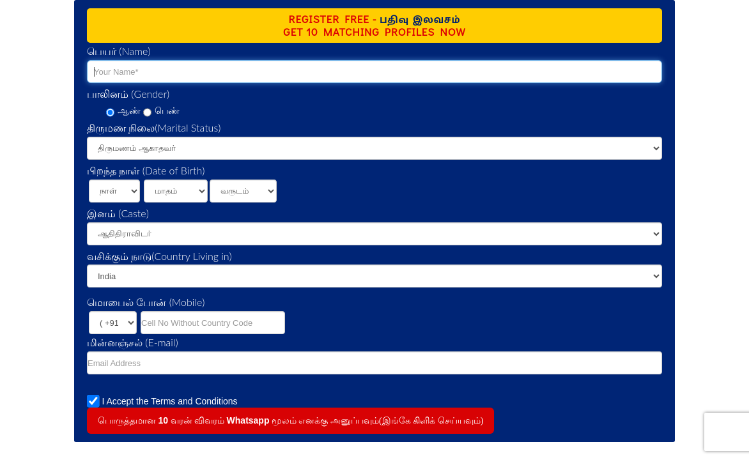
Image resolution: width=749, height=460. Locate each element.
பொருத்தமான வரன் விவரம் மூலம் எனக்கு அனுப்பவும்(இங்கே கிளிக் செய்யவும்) (290, 420)
